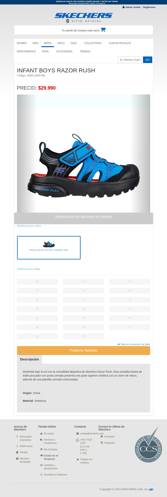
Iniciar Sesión (133, 7)
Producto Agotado (83, 350)
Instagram (109, 443)
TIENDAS (85, 51)
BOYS (47, 43)
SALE (74, 43)
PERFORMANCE (26, 51)
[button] (27, 153)
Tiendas (24, 452)
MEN (35, 43)
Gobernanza (26, 446)
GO (148, 59)
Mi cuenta (49, 433)
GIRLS (60, 43)
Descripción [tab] (29, 359)
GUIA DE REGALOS (120, 43)
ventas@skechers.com (92, 433)
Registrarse (149, 7)
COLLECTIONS (92, 43)
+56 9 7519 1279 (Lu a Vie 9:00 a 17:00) (86, 446)
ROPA (45, 51)
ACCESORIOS (64, 51)
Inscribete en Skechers (56, 474)
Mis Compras (51, 449)
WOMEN (22, 43)
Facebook (109, 436)
